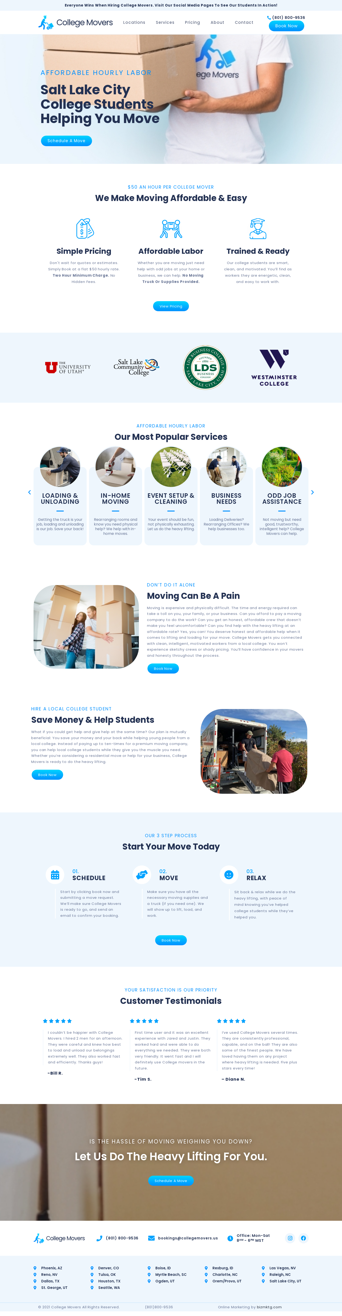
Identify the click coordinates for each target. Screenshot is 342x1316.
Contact (245, 25)
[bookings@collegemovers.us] (151, 1243)
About (219, 25)
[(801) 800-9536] (269, 20)
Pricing (193, 25)
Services (166, 25)
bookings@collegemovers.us (187, 1242)
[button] (29, 497)
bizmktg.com (269, 1311)
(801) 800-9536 (288, 20)
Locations (135, 25)
